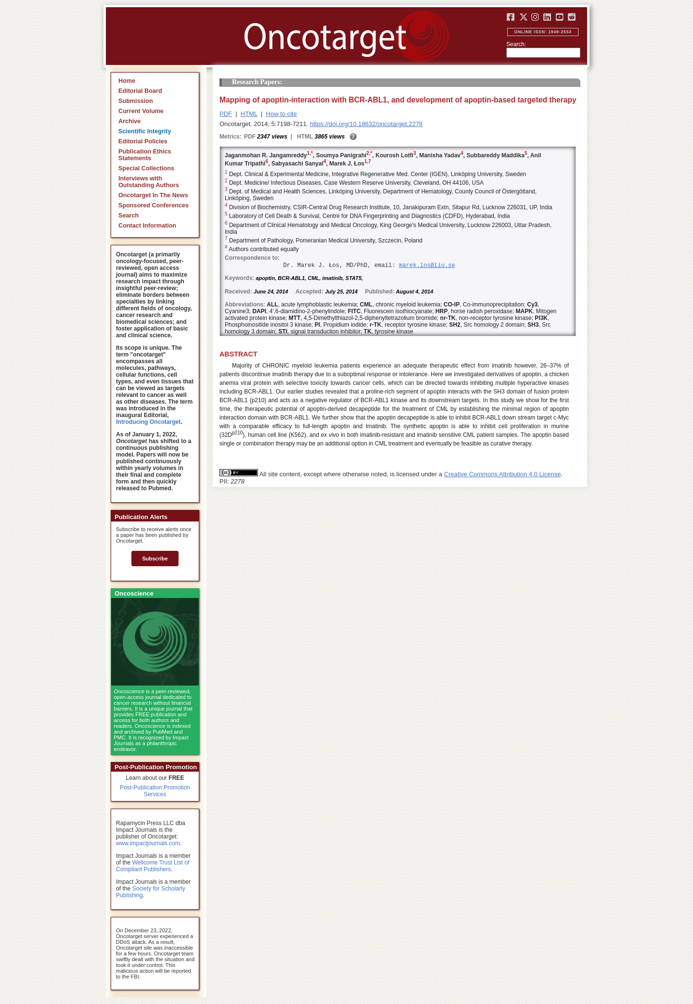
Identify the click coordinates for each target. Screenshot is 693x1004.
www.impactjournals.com (148, 843)
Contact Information (147, 225)
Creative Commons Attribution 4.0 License (502, 474)
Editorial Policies (142, 141)
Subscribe (154, 558)
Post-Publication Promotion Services (155, 791)
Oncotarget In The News (153, 195)
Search (128, 215)
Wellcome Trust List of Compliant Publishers (152, 866)
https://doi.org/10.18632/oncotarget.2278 (366, 123)
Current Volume (141, 111)
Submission (135, 101)
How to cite (281, 113)
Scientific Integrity (144, 131)
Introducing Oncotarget (148, 422)
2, (368, 153)
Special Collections (146, 168)
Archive (129, 121)
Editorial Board (140, 91)
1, (309, 153)
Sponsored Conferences (153, 205)
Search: (516, 44)
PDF (225, 113)
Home (126, 80)
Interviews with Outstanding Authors (148, 182)
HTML (249, 113)
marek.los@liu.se (427, 265)
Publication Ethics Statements (144, 155)
